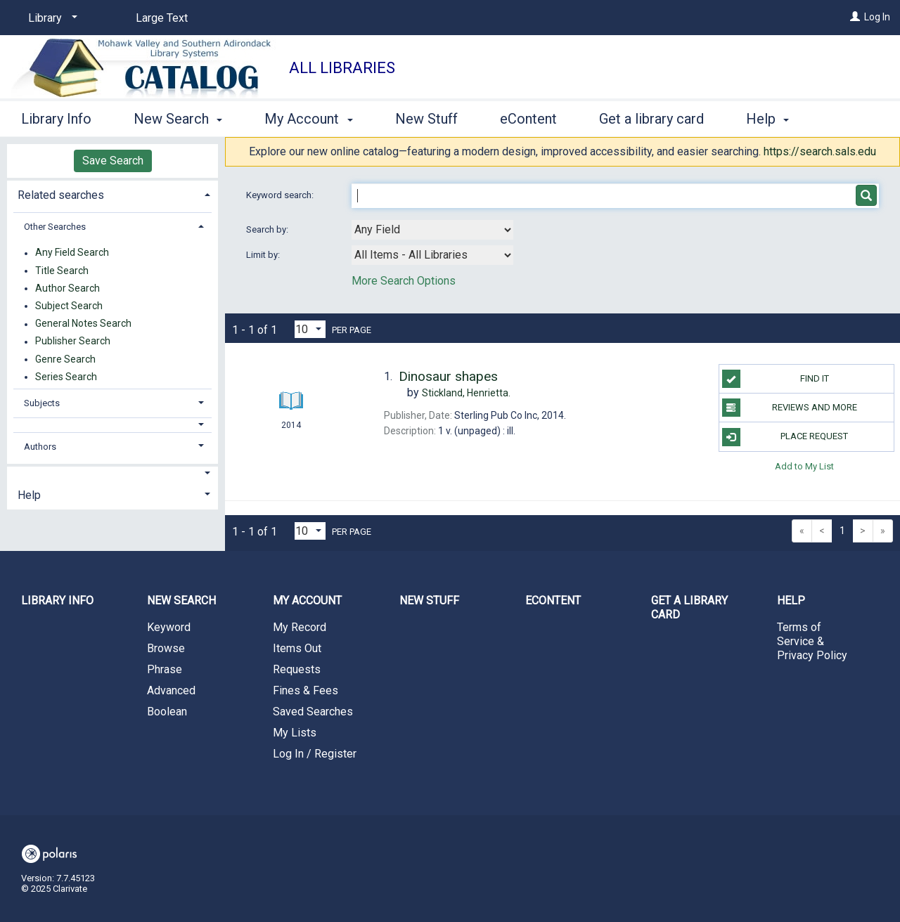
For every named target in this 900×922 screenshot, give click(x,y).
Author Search (67, 288)
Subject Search (69, 305)
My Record (299, 627)
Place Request (785, 437)
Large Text (162, 18)
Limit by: (264, 254)
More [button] (774, 118)
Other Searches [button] (55, 226)
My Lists (294, 732)
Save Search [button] (112, 160)
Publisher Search (72, 341)
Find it (775, 379)
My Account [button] (308, 116)
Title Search (62, 270)
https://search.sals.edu (820, 151)
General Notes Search (83, 324)
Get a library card (651, 116)
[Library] (50, 18)
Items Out (297, 648)
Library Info (56, 116)
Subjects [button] (42, 403)
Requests (297, 669)
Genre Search (65, 359)
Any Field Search (72, 253)
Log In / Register (314, 753)
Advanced (171, 690)
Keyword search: (281, 195)
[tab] (112, 193)
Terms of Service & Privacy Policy (812, 641)
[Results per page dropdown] (310, 329)
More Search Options (404, 280)
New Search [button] (178, 116)
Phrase (164, 669)
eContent (528, 116)
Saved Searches (313, 711)
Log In (877, 16)
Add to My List (804, 466)
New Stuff (426, 116)
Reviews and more (789, 407)
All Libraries (342, 68)
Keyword (169, 627)
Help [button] (29, 495)
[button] (112, 424)
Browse (166, 648)
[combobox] (432, 230)
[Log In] (855, 16)
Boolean (167, 711)
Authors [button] (40, 446)
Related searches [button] (61, 195)
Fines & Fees (305, 690)
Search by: (268, 229)
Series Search (66, 376)
